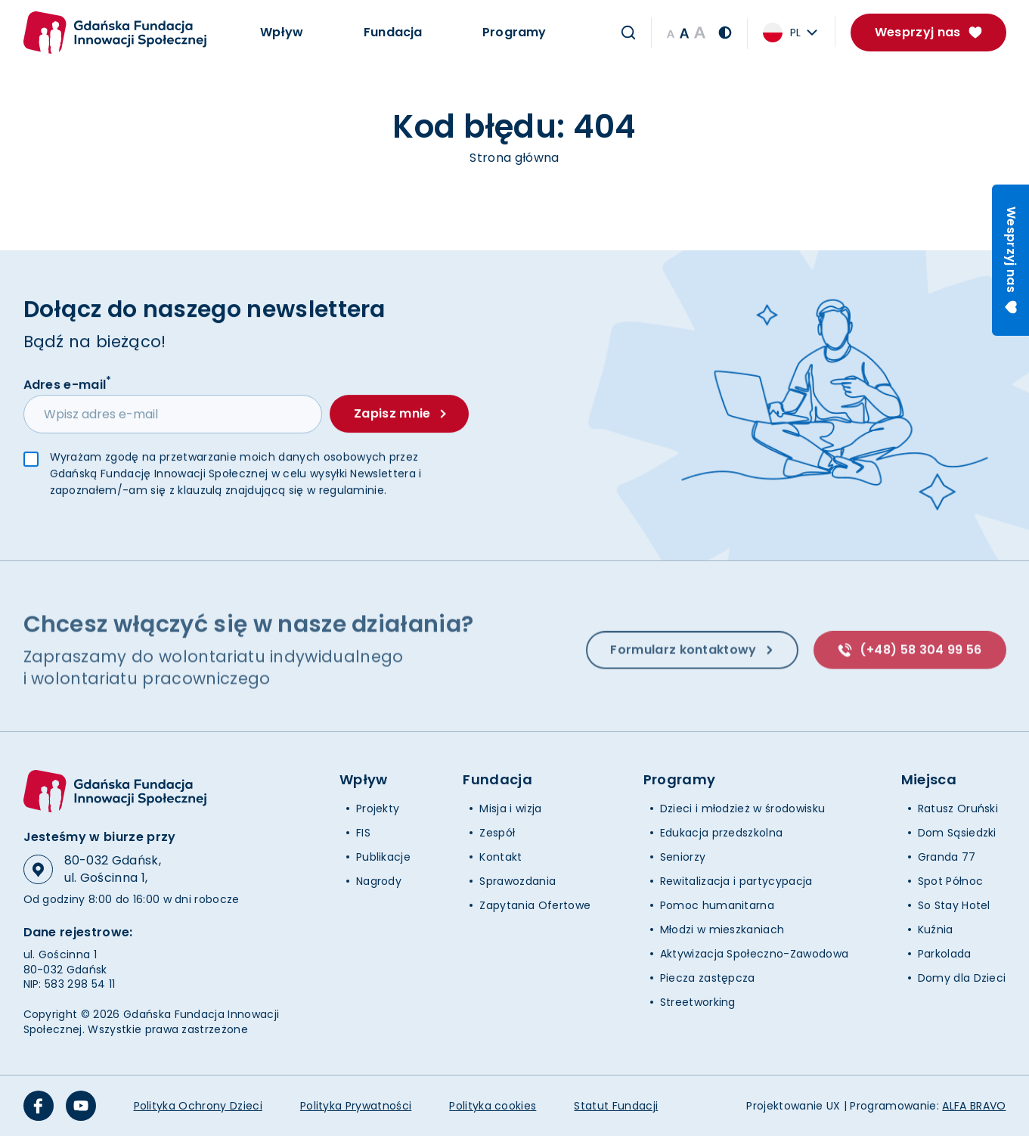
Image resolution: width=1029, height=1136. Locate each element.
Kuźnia (935, 929)
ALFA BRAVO (974, 1105)
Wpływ (282, 32)
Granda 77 (947, 856)
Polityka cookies (492, 1105)
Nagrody (378, 881)
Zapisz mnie (399, 413)
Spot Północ (951, 881)
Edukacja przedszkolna (721, 832)
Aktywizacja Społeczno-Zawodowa (754, 953)
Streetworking (698, 1002)
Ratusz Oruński (958, 808)
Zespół (497, 832)
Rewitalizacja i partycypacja (736, 881)
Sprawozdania (517, 881)
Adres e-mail (67, 383)
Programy (514, 32)
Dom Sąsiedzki (957, 832)
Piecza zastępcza (707, 977)
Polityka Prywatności (355, 1105)
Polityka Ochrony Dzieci (198, 1105)
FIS (363, 832)
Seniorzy (683, 856)
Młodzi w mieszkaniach (722, 929)
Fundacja (393, 32)
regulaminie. (353, 490)
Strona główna (514, 157)
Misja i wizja (510, 808)
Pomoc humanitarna (717, 905)
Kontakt (500, 856)
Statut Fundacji (616, 1105)
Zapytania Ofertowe (534, 905)
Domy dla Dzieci (962, 977)
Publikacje (383, 856)
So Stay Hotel (954, 905)
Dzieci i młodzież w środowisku (743, 808)
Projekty (378, 808)
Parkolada (945, 953)
